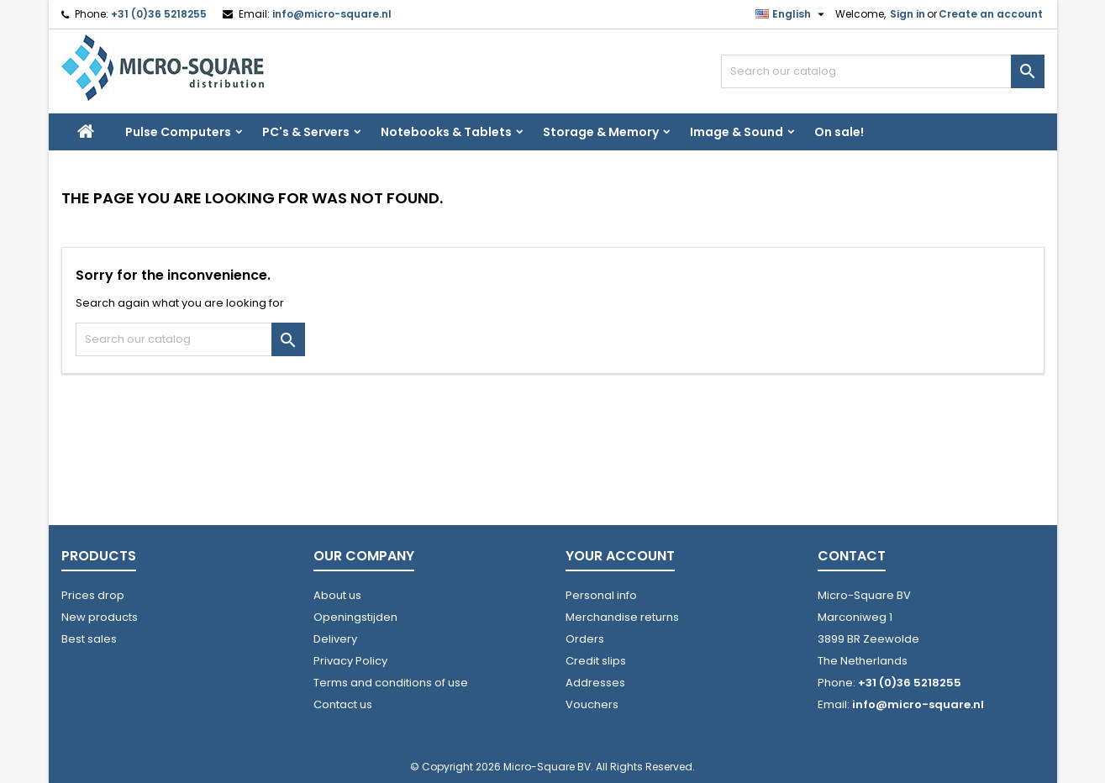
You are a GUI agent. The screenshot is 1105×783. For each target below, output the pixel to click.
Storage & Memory (601, 131)
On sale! (839, 131)
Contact (852, 555)
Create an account (991, 14)
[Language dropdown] (792, 14)
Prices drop (92, 595)
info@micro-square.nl (332, 14)
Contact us (342, 704)
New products (99, 617)
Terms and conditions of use (390, 683)
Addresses (595, 683)
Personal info (601, 595)
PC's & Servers (306, 131)
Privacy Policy (350, 661)
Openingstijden (355, 617)
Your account (620, 555)
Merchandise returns (622, 617)
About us (337, 595)
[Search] (882, 71)
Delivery (335, 639)
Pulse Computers (178, 131)
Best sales (89, 639)
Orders (585, 639)
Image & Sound (736, 131)
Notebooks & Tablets (446, 131)
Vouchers (592, 704)
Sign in (907, 14)
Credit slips (596, 661)
